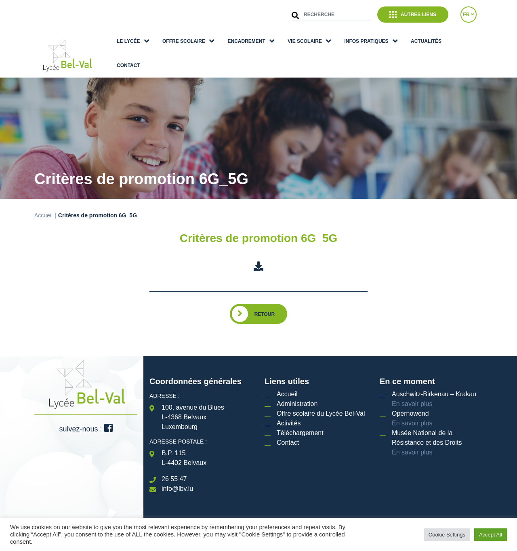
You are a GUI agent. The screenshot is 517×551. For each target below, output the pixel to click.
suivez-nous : (85, 429)
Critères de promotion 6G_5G (259, 238)
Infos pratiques (366, 41)
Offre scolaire (183, 41)
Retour (264, 314)
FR (468, 14)
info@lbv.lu (177, 488)
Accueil (43, 215)
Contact (128, 65)
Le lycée (128, 41)
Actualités (426, 41)
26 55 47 (174, 478)
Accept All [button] (490, 535)
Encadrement (246, 41)
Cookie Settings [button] (447, 535)
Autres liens (412, 14)
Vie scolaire (305, 41)
